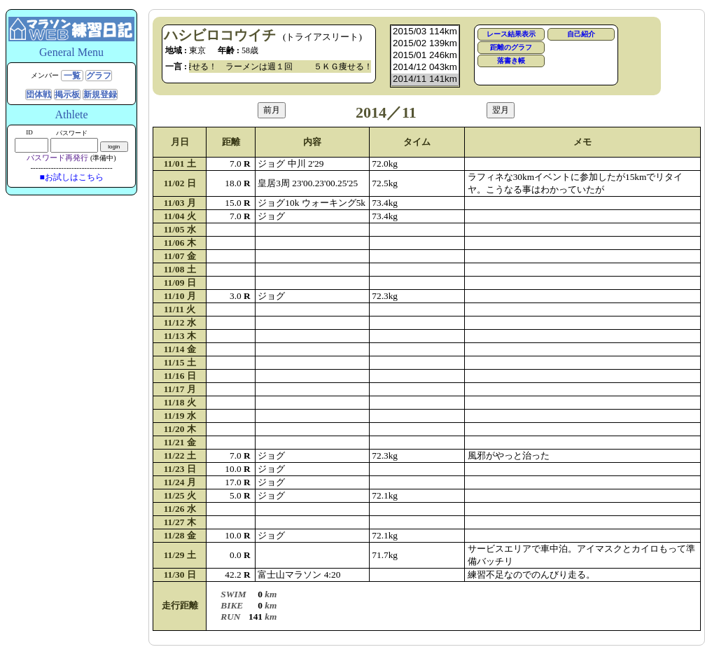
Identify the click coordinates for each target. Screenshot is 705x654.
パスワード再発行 (57, 157)
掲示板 (67, 94)
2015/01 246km (425, 56)
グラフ (98, 76)
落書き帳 (511, 60)
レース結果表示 (511, 34)
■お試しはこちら (71, 177)
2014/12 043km (425, 68)
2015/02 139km (425, 44)
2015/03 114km (425, 32)
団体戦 (38, 94)
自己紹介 (581, 34)
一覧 (72, 76)
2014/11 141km (425, 79)
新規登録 (100, 94)
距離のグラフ (511, 47)
